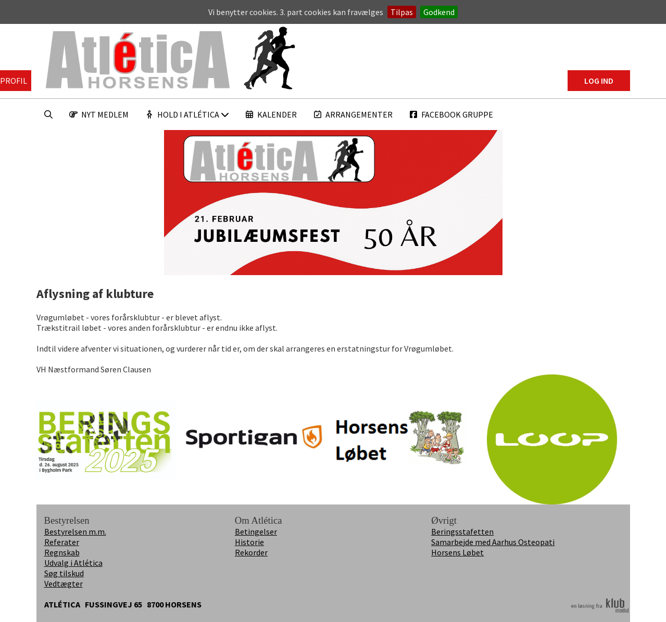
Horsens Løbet (457, 552)
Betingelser (256, 531)
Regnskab (62, 552)
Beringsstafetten (462, 531)
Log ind (598, 80)
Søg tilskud (64, 573)
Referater (61, 542)
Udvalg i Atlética (73, 563)
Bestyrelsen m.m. (75, 531)
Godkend (439, 12)
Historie (249, 542)
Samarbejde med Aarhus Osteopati (493, 542)
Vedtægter (63, 583)
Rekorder (251, 552)
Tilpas (402, 12)
